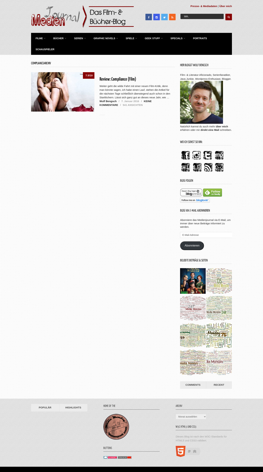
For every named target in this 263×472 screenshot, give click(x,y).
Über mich (225, 6)
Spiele (125, 37)
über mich (222, 114)
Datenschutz (224, 461)
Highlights (73, 395)
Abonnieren (192, 233)
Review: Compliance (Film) (118, 67)
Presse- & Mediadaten (204, 6)
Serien (75, 37)
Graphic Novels (100, 37)
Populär (45, 395)
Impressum (208, 461)
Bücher (56, 37)
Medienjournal (40, 461)
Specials (170, 37)
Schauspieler (216, 37)
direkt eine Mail (210, 118)
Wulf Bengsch (108, 89)
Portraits (193, 37)
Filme (38, 37)
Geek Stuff (147, 37)
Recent (219, 373)
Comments (193, 373)
